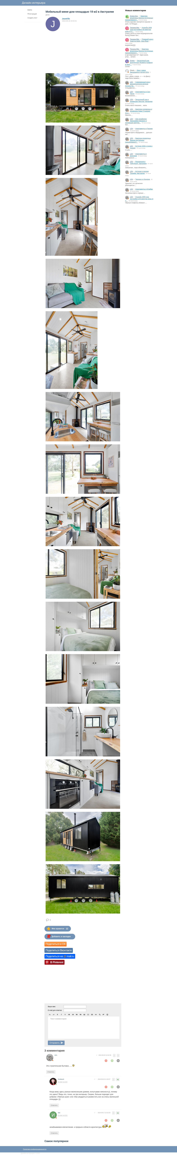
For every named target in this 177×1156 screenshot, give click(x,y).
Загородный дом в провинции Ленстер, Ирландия (141, 100)
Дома (48, 15)
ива (59, 1113)
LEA (131, 82)
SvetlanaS (61, 1079)
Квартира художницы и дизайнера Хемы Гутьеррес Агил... (138, 111)
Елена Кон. (134, 16)
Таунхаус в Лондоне (142, 179)
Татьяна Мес (134, 28)
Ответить (50, 1072)
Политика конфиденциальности (34, 1149)
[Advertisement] (139, 242)
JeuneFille (66, 18)
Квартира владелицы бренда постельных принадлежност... (139, 18)
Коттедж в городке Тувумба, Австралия (139, 172)
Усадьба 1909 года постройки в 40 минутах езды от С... (138, 29)
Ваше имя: (52, 1006)
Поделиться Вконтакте (59, 950)
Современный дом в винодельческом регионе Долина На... (137, 84)
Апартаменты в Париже (144, 128)
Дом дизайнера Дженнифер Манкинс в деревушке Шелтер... (136, 121)
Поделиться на (60, 956)
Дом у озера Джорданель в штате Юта (139, 71)
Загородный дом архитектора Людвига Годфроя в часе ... (139, 62)
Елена (132, 61)
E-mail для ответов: (55, 1010)
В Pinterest (56, 962)
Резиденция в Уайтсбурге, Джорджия (138, 162)
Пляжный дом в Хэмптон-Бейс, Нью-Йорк (141, 40)
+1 (118, 1079)
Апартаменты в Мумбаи (144, 189)
